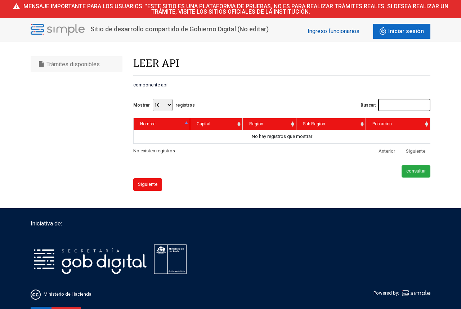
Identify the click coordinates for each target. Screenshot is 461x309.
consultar (416, 171)
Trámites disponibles (69, 64)
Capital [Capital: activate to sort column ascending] (203, 123)
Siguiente (415, 151)
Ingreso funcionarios (333, 31)
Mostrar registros (164, 105)
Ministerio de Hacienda (67, 294)
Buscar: (395, 105)
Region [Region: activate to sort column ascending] (256, 123)
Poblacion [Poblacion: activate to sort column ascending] (382, 123)
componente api (150, 85)
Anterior (387, 151)
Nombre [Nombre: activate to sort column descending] (148, 123)
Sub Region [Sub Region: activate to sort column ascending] (314, 123)
